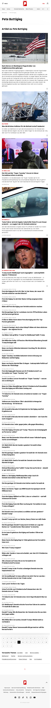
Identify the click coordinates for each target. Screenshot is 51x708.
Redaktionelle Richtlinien (33, 687)
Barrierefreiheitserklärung (19, 687)
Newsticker (4, 12)
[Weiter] (47, 9)
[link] (47, 3)
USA (26, 652)
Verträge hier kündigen (39, 690)
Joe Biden (20, 652)
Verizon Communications (25, 656)
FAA (30, 659)
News (3, 9)
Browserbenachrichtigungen (39, 692)
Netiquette (28, 690)
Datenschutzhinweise (8, 690)
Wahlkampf (5, 656)
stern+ (38, 9)
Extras (8, 9)
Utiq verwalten (20, 690)
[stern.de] (25, 3)
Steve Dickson (23, 659)
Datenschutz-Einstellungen (17, 692)
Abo (43, 3)
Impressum (7, 687)
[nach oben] (46, 682)
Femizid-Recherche (19, 9)
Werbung (6, 692)
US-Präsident (38, 659)
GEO (43, 9)
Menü (5, 3)
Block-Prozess (29, 9)
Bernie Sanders (34, 652)
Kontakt (28, 692)
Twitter (13, 656)
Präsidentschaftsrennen (9, 659)
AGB (43, 687)
